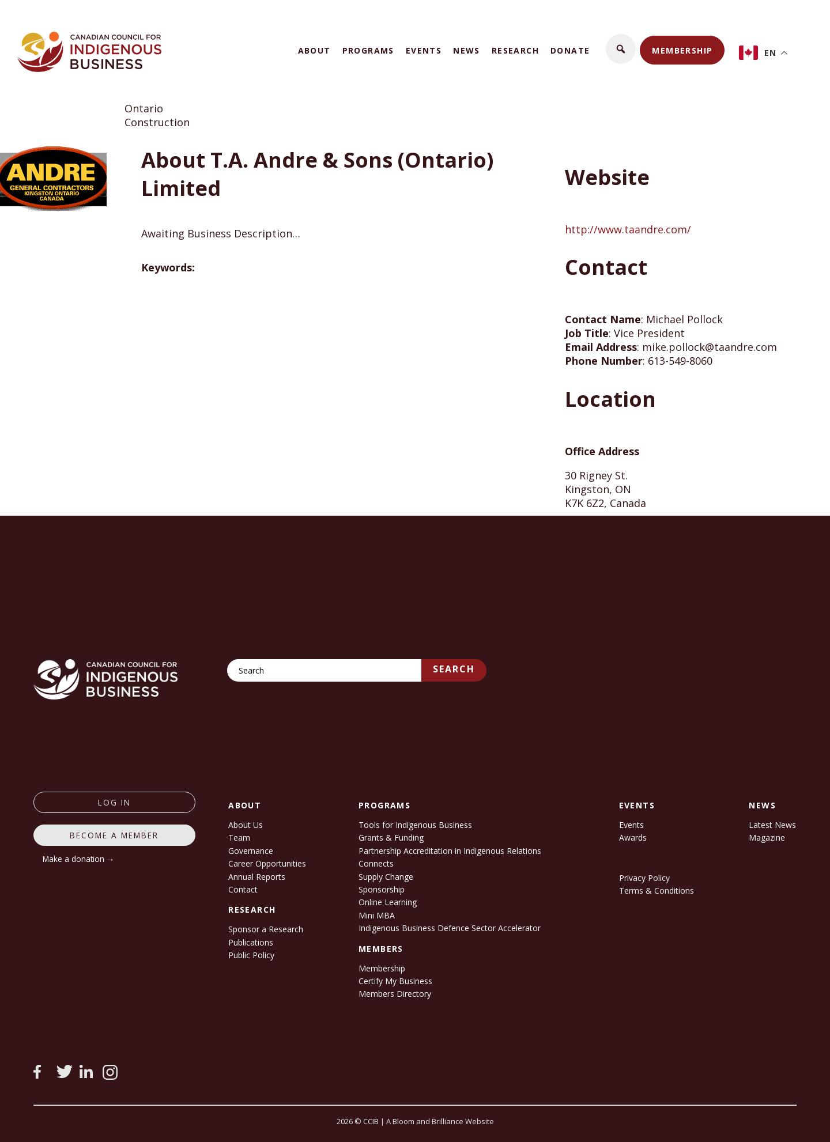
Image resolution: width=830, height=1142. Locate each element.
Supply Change (386, 876)
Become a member (114, 835)
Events (424, 50)
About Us (245, 824)
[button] (621, 49)
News (466, 50)
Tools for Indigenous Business (415, 824)
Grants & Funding (391, 837)
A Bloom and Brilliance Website (440, 1121)
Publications (250, 942)
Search (454, 669)
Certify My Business (395, 980)
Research (515, 50)
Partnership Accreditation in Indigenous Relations (450, 850)
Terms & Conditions (656, 890)
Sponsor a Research (265, 929)
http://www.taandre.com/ (628, 229)
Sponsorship (382, 889)
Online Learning (388, 902)
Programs (368, 50)
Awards (633, 837)
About (314, 50)
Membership (682, 50)
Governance (250, 850)
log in (114, 802)
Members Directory (395, 993)
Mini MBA (377, 915)
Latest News (772, 824)
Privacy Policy (644, 877)
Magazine (767, 837)
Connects (376, 863)
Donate (570, 50)
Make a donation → (79, 858)
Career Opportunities (267, 863)
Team (239, 837)
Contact (243, 889)
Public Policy (251, 955)
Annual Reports (256, 876)
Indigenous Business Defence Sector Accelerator (450, 927)
